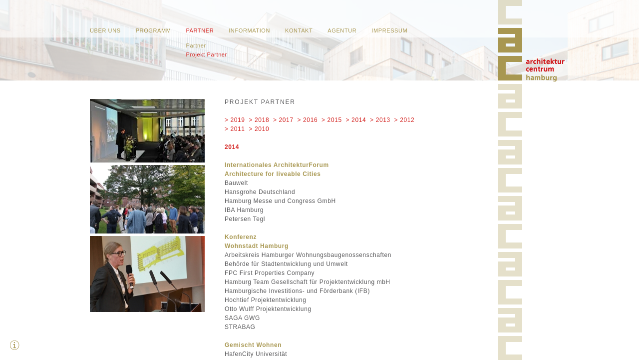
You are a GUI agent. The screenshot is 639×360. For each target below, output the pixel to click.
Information (249, 31)
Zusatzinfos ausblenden (14, 345)
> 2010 (259, 129)
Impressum (389, 31)
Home (545, 70)
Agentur (341, 31)
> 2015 (331, 120)
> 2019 (235, 120)
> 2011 (235, 129)
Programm (153, 31)
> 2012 (404, 120)
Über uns (105, 31)
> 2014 (356, 120)
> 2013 (380, 120)
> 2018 (259, 120)
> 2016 (308, 120)
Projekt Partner (206, 55)
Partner (200, 31)
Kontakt (299, 31)
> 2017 (283, 120)
